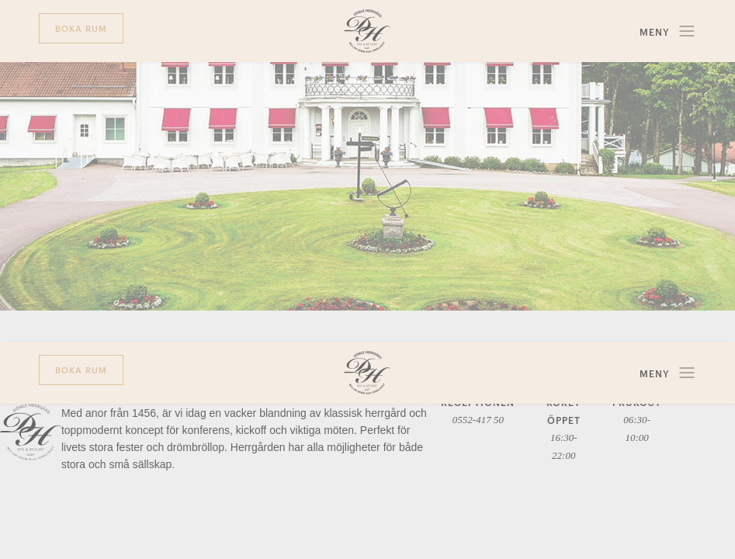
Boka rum (81, 27)
